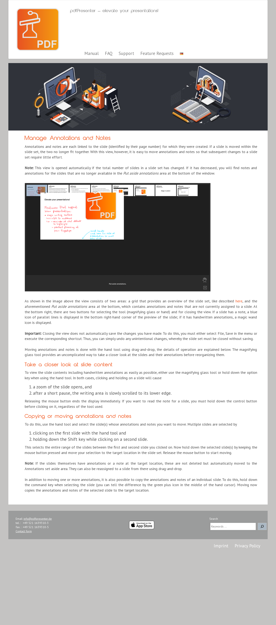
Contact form (24, 531)
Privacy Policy (247, 546)
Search (213, 519)
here (238, 301)
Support (126, 53)
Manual (91, 53)
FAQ (108, 53)
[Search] (262, 526)
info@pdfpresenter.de (38, 519)
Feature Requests (157, 53)
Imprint (221, 546)
